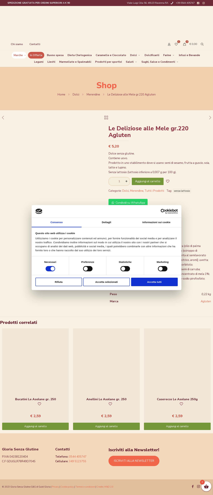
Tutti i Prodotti (154, 191)
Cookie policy (67, 486)
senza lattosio (182, 191)
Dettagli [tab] (106, 222)
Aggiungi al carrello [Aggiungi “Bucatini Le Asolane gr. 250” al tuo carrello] (35, 426)
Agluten (206, 301)
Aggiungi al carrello (147, 181)
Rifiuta (59, 282)
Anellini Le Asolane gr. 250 (106, 399)
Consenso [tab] (56, 222)
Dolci (76, 94)
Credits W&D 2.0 (105, 486)
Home (61, 94)
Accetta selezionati (106, 282)
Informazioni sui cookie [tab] (156, 222)
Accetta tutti (154, 282)
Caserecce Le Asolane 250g (177, 399)
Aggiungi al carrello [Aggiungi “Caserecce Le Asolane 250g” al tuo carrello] (177, 426)
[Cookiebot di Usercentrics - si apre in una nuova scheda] (163, 211)
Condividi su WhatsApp (128, 203)
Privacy (55, 486)
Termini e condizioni (85, 486)
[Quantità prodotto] (119, 181)
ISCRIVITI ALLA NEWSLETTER (134, 461)
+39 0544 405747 (185, 2)
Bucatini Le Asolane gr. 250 (35, 399)
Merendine (93, 94)
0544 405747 (77, 457)
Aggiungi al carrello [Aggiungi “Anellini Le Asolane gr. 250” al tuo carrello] (106, 426)
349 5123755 (77, 461)
